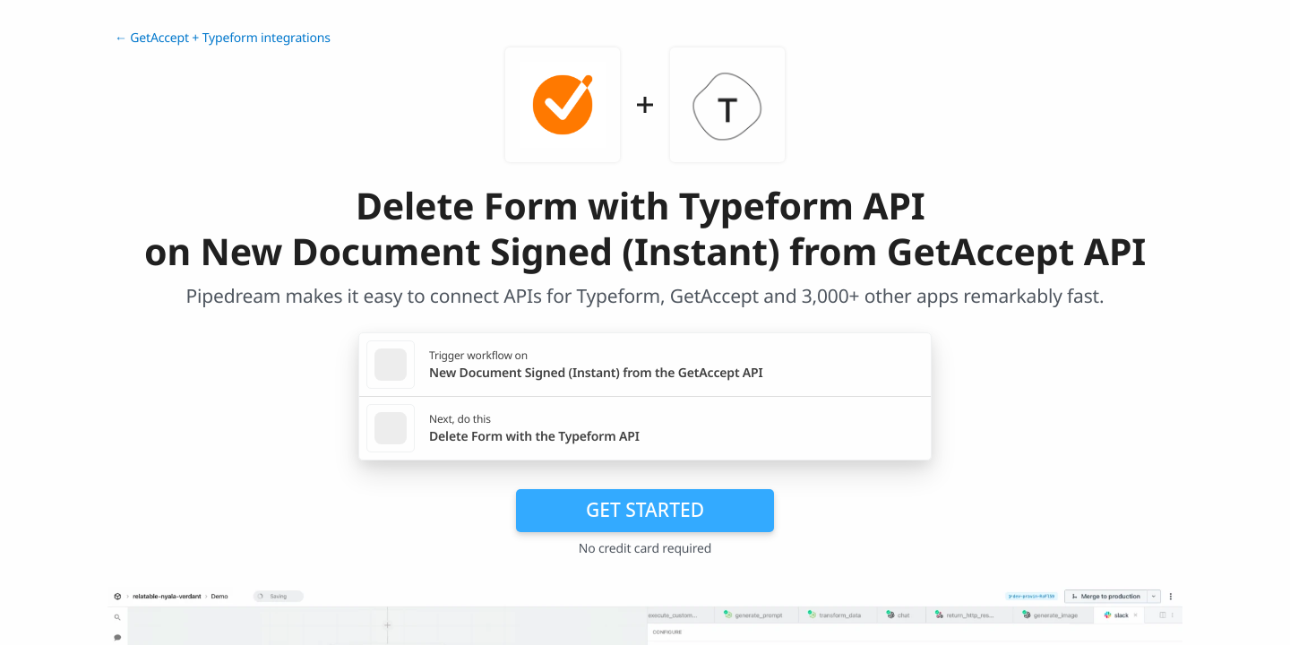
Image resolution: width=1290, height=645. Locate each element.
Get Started (645, 509)
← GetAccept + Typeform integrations (223, 38)
